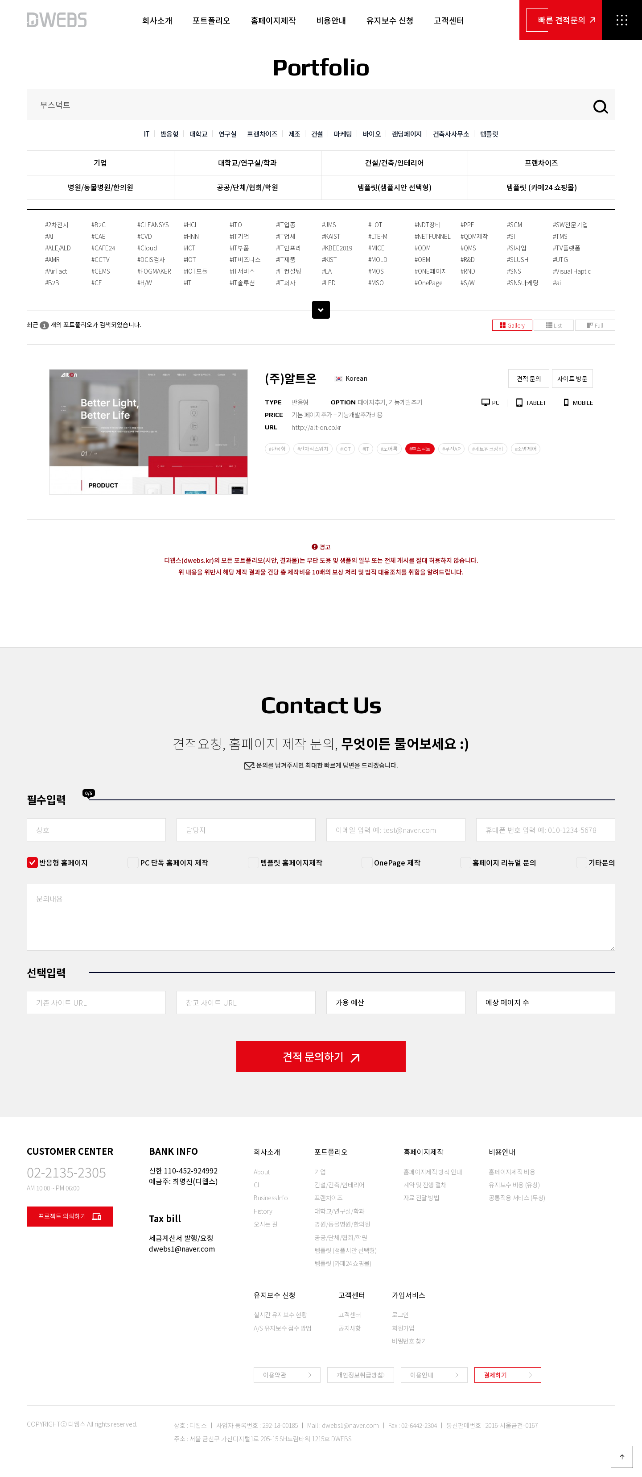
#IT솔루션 (242, 282)
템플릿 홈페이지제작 (291, 862)
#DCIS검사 (151, 259)
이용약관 (274, 1374)
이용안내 (421, 1374)
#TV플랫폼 (566, 247)
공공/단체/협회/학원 (247, 187)
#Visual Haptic (572, 270)
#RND (468, 270)
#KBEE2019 (337, 247)
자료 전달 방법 (421, 1197)
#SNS (514, 270)
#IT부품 (239, 247)
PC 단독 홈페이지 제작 (174, 862)
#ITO (236, 224)
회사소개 (157, 20)
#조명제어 (526, 448)
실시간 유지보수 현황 (280, 1314)
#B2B (52, 282)
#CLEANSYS (153, 224)
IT (147, 133)
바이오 (372, 133)
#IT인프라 (288, 247)
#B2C (98, 224)
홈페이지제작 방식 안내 (432, 1171)
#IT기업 (239, 236)
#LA (327, 270)
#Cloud (147, 247)
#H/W (144, 282)
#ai (557, 282)
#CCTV (100, 259)
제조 (294, 133)
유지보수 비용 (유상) (514, 1184)
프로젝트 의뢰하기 (70, 1216)
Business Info (271, 1197)
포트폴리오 (211, 20)
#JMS (329, 224)
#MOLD (377, 259)
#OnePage (428, 282)
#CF (96, 282)
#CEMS (100, 270)
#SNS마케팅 (523, 282)
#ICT (190, 247)
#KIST (329, 259)
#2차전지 (57, 224)
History (263, 1211)
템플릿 (489, 133)
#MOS (376, 270)
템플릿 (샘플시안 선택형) (345, 1250)
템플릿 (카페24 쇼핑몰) (541, 187)
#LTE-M (377, 236)
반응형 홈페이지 (63, 862)
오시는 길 (265, 1223)
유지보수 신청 (390, 20)
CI (256, 1184)
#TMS (560, 236)
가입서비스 (408, 1295)
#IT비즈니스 (245, 259)
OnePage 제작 (397, 862)
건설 (317, 133)
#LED (329, 282)
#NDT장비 (428, 224)
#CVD (144, 236)
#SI (511, 236)
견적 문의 (529, 378)
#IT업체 (286, 236)
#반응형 (277, 448)
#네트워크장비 (487, 448)
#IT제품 (286, 259)
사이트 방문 (572, 378)
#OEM (422, 259)
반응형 (169, 133)
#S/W (468, 282)
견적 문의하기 (321, 1056)
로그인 (400, 1314)
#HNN (191, 236)
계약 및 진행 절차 (425, 1184)
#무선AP (451, 448)
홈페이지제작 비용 (512, 1171)
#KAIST (331, 236)
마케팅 (343, 133)
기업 (100, 162)
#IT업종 (286, 224)
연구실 (227, 133)
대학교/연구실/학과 (247, 162)
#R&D (468, 259)
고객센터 (449, 20)
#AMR (52, 259)
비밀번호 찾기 (409, 1340)
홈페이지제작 (273, 20)
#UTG (560, 259)
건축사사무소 (451, 133)
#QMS (468, 247)
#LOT (375, 224)
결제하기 (495, 1374)
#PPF (467, 224)
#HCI (190, 224)
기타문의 (601, 862)
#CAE (98, 236)
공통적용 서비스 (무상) (517, 1197)
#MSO (376, 282)
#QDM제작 (474, 236)
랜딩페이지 (407, 133)
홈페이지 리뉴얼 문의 (504, 862)
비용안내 (331, 20)
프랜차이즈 (262, 133)
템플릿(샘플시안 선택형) (395, 187)
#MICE (376, 247)
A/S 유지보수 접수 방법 (283, 1327)
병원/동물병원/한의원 (100, 187)
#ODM (423, 247)
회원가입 (403, 1327)
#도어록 (389, 448)
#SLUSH (517, 259)
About (261, 1171)
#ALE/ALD (58, 247)
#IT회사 (286, 282)
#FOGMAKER (154, 270)
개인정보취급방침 (360, 1374)
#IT (188, 282)
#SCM (514, 224)
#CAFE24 (103, 247)
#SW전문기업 (570, 224)
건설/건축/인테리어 (394, 162)
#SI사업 (517, 247)
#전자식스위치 (313, 448)
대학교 (198, 133)
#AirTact (56, 270)
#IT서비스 (242, 270)
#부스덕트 (420, 448)
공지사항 (349, 1327)
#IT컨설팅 (288, 270)
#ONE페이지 (431, 270)
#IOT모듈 (196, 270)
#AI (49, 236)
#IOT (190, 259)
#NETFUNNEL (433, 236)
